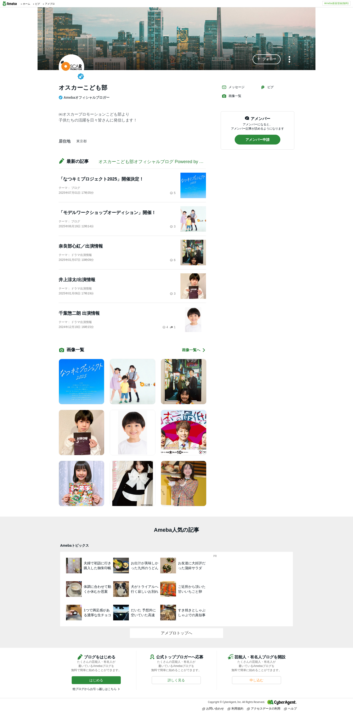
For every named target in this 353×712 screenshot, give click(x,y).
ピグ (267, 87)
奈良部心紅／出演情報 (81, 246)
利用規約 (235, 708)
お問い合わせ (213, 708)
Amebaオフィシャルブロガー (84, 97)
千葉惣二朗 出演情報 (79, 313)
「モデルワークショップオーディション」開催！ (107, 212)
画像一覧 (231, 96)
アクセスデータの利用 (263, 708)
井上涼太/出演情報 (77, 279)
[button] (267, 59)
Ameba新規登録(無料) (336, 3)
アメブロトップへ (176, 633)
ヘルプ (290, 708)
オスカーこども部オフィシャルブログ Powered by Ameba (155, 161)
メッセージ (233, 87)
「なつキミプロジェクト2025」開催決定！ (101, 179)
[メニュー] (289, 59)
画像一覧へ (194, 350)
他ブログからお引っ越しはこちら (94, 689)
